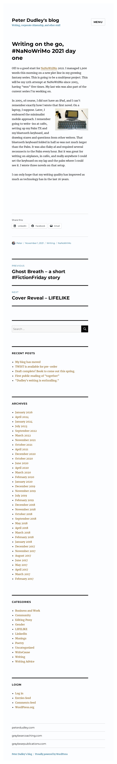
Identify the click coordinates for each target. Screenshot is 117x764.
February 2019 (24, 500)
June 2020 (21, 463)
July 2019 (21, 495)
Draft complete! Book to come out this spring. (45, 371)
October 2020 (24, 458)
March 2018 (22, 532)
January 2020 (23, 481)
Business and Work (27, 610)
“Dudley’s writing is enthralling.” (37, 380)
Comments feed (25, 702)
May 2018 (21, 523)
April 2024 (22, 417)
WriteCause (22, 652)
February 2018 (24, 537)
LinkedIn (21, 633)
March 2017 (22, 574)
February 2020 (24, 477)
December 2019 (25, 486)
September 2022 (26, 430)
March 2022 (23, 435)
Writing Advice (24, 661)
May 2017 (21, 565)
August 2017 (23, 555)
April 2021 (21, 449)
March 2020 (23, 472)
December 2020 (25, 454)
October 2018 (23, 514)
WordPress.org (24, 707)
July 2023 (21, 426)
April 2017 (21, 569)
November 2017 (25, 551)
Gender (20, 624)
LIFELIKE (21, 629)
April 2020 (22, 467)
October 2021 (23, 444)
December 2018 (25, 504)
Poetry (19, 643)
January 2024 (23, 421)
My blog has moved (28, 362)
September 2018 (25, 518)
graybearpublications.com (29, 743)
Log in (19, 693)
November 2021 (25, 440)
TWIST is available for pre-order (36, 366)
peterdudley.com (23, 727)
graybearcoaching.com (27, 735)
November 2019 (25, 491)
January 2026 (24, 412)
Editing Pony (23, 620)
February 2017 (24, 578)
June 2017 (21, 560)
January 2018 (23, 541)
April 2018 (21, 528)
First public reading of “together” (37, 375)
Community (23, 615)
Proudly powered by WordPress (51, 754)
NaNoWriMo (49, 68)
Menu (98, 22)
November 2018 (25, 509)
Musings (20, 638)
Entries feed (23, 698)
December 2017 (25, 546)
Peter (19, 243)
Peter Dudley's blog (35, 20)
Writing (51, 243)
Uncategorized (24, 647)
